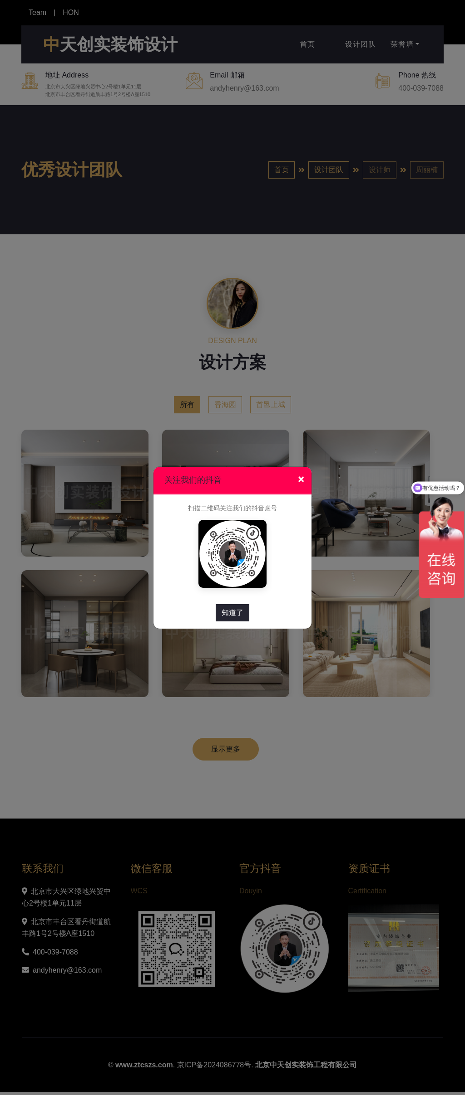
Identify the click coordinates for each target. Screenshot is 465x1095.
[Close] (301, 479)
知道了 (232, 612)
